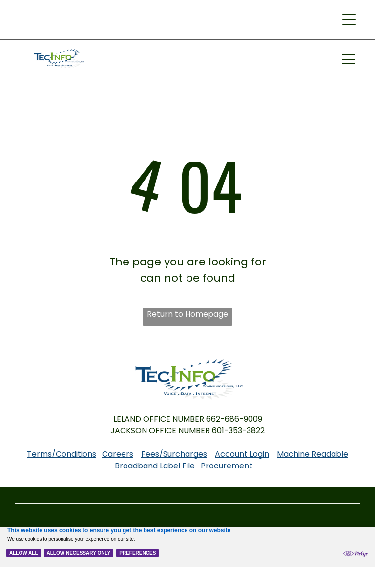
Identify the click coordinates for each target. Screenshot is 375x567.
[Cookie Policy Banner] (187, 547)
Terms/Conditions (61, 454)
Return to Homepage (187, 314)
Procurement (226, 465)
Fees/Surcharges (174, 454)
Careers (117, 454)
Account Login (242, 454)
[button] (349, 19)
